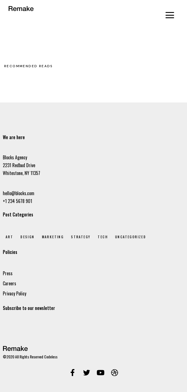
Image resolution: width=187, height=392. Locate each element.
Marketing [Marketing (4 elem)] (53, 236)
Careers (9, 283)
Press (8, 273)
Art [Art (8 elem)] (9, 236)
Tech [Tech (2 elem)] (103, 236)
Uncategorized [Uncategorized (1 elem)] (130, 236)
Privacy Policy (14, 293)
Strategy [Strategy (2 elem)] (80, 236)
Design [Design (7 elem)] (27, 236)
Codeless (50, 357)
